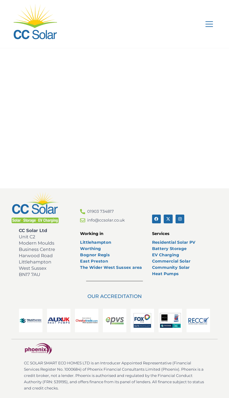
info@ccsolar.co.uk (106, 220)
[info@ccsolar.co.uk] (82, 220)
